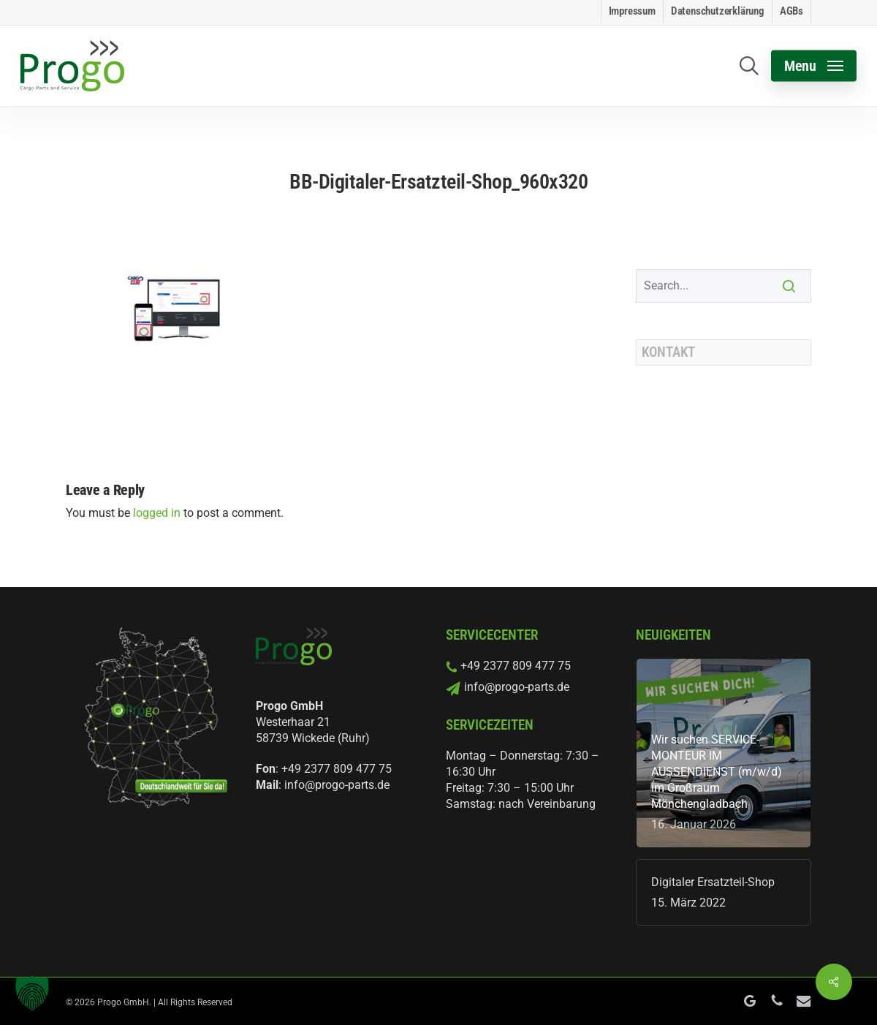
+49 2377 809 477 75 (336, 769)
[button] (814, 66)
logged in (157, 513)
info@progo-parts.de (337, 785)
